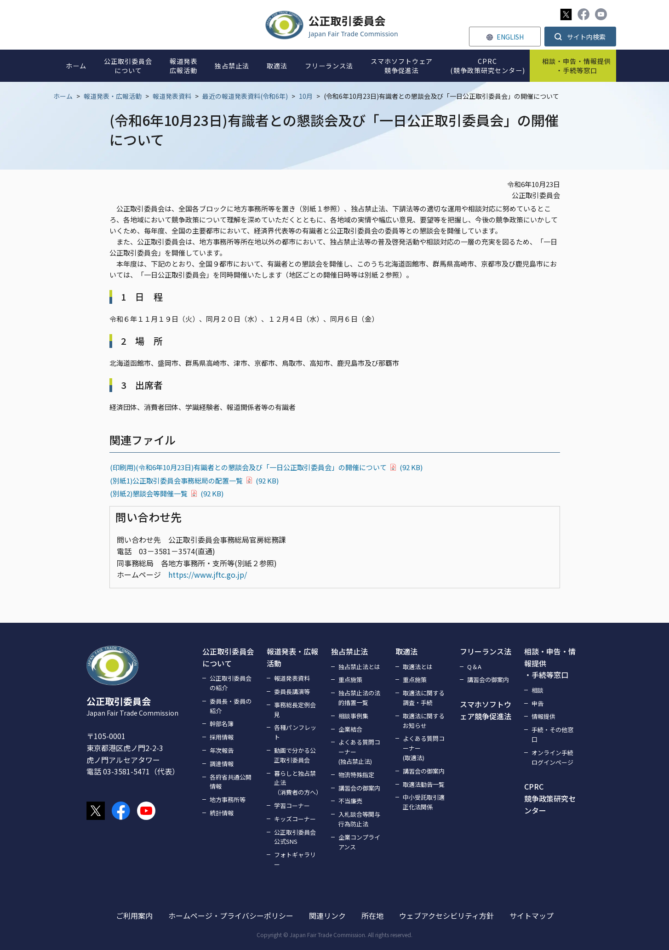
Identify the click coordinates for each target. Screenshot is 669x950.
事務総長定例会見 (295, 709)
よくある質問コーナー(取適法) (424, 748)
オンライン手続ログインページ (552, 757)
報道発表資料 (172, 96)
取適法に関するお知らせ (424, 720)
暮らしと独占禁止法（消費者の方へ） (297, 783)
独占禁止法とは (359, 666)
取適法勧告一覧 (424, 784)
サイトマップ (531, 915)
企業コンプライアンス (359, 842)
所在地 (372, 915)
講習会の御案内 (359, 788)
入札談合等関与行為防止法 (359, 819)
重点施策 (350, 679)
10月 (306, 96)
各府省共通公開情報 (231, 782)
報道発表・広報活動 (113, 96)
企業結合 (350, 729)
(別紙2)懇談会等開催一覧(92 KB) (166, 493)
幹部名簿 (222, 723)
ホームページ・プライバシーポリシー (230, 915)
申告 (537, 703)
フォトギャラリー (295, 859)
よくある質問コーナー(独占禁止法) (359, 752)
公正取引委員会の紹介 (231, 683)
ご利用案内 (134, 915)
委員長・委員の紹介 (231, 706)
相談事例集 (353, 715)
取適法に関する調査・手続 (424, 697)
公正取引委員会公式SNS (295, 837)
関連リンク (327, 915)
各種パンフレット (295, 732)
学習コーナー (292, 805)
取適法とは (418, 666)
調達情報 (222, 763)
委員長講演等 (292, 691)
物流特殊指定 (356, 774)
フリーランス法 (485, 651)
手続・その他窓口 (552, 734)
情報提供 (543, 716)
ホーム (63, 96)
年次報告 (222, 750)
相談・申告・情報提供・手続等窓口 (550, 663)
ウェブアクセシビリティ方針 (446, 915)
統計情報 (222, 812)
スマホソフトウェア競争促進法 (485, 710)
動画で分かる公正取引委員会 (295, 755)
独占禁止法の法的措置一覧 (359, 697)
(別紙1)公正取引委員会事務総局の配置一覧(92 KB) (194, 480)
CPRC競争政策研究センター (550, 798)
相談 (537, 690)
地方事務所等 (228, 799)
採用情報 (222, 737)
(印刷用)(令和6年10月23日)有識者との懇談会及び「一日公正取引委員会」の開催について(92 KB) (266, 467)
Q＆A (474, 666)
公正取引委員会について (228, 657)
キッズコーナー (295, 818)
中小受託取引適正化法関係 (424, 802)
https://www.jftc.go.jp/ (207, 574)
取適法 (406, 651)
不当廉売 (350, 800)
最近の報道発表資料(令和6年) (245, 96)
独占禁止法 (349, 651)
